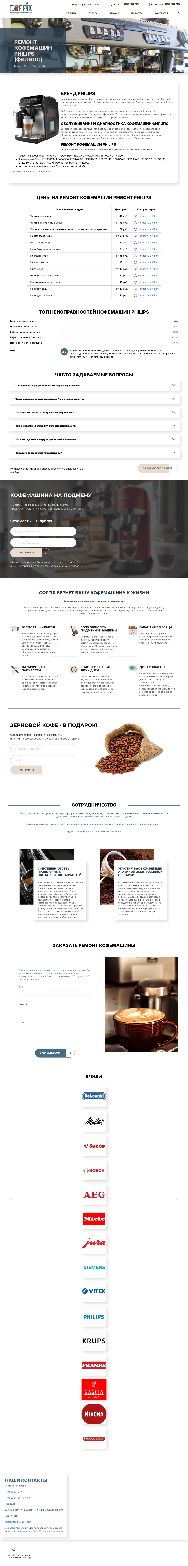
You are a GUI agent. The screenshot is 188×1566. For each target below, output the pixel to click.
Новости (136, 13)
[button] (158, 468)
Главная (18, 66)
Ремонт (114, 13)
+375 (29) (167, 4)
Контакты (161, 13)
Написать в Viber (146, 216)
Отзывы (71, 13)
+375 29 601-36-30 (14, 1497)
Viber (28, 1497)
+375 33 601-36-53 (14, 1491)
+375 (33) (126, 4)
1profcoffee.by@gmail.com (18, 1522)
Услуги (92, 13)
